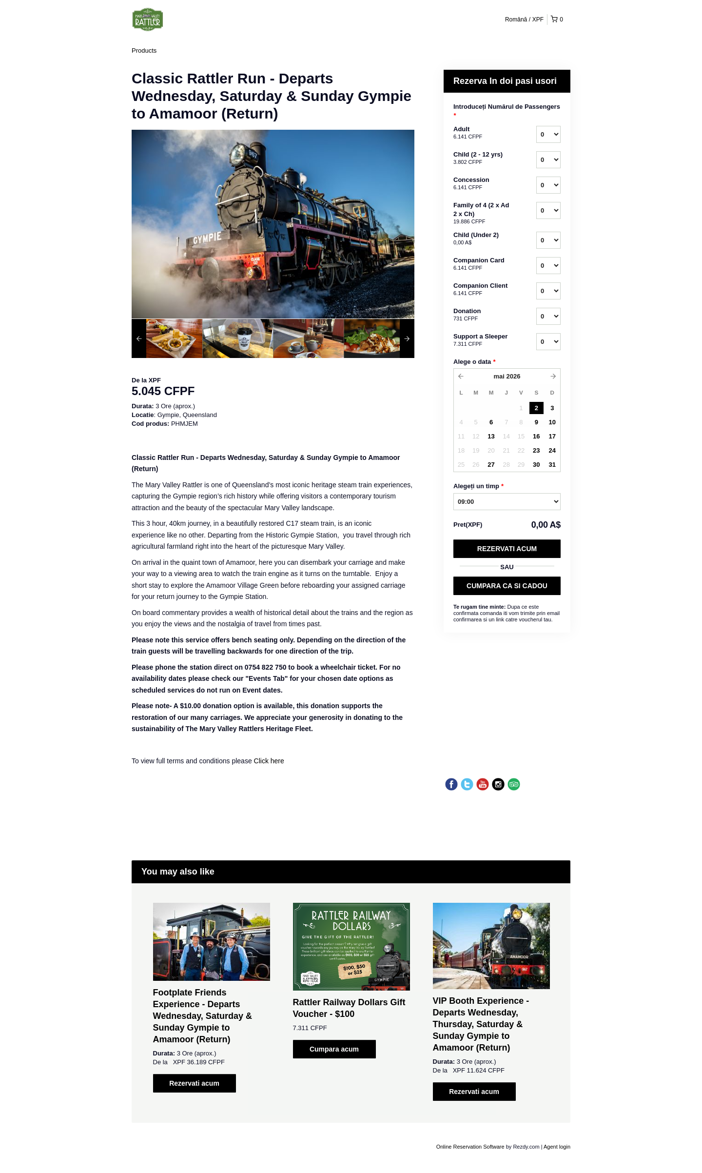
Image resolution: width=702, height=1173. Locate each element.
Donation (482, 315)
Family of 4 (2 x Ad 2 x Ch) (482, 213)
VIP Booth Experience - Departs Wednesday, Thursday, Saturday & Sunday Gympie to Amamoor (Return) (481, 1024)
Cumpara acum (334, 1049)
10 (552, 422)
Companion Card (482, 264)
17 (552, 436)
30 (536, 464)
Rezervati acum (507, 549)
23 (536, 450)
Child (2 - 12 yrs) (482, 158)
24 (552, 450)
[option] (167, 338)
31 (552, 464)
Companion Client (482, 290)
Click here (269, 761)
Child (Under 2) (482, 239)
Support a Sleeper (482, 340)
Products (144, 50)
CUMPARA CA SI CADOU (507, 586)
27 (491, 464)
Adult (482, 133)
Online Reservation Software (470, 1147)
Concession (482, 184)
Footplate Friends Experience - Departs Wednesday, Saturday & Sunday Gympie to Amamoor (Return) (202, 1016)
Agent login (557, 1147)
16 (536, 436)
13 (491, 436)
